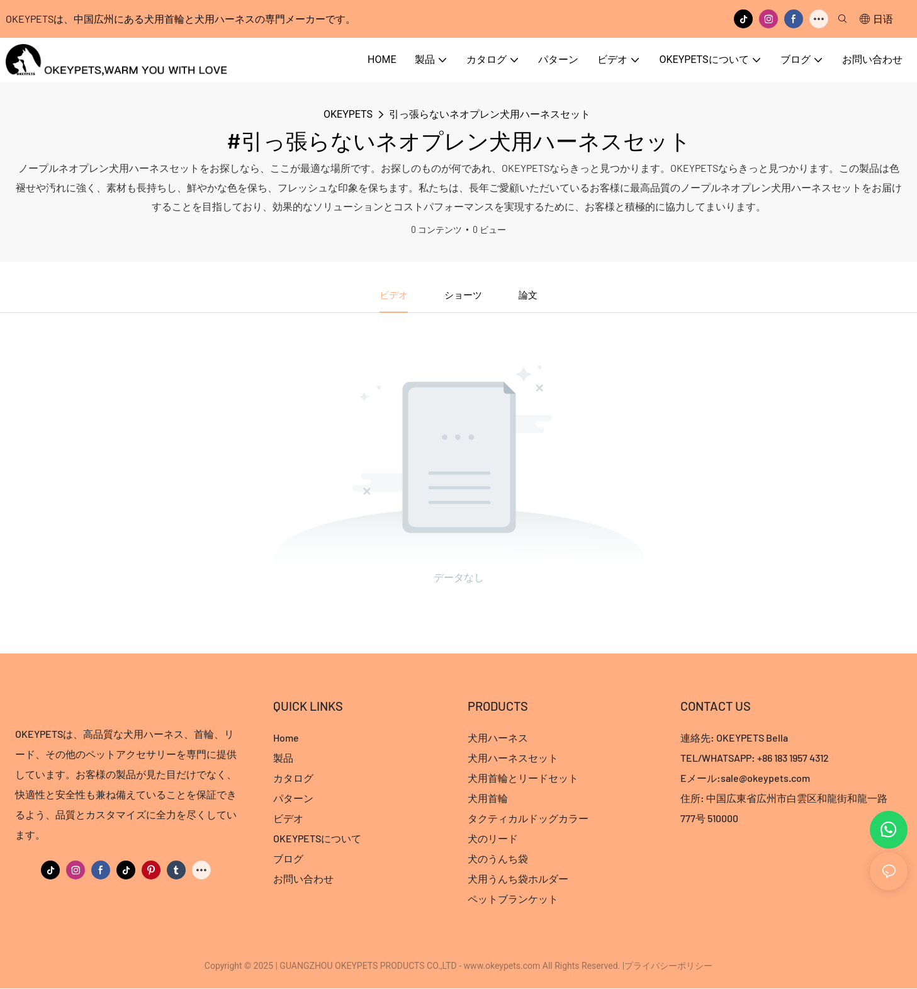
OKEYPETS (348, 114)
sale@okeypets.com (765, 778)
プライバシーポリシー (668, 966)
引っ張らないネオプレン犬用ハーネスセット (489, 114)
